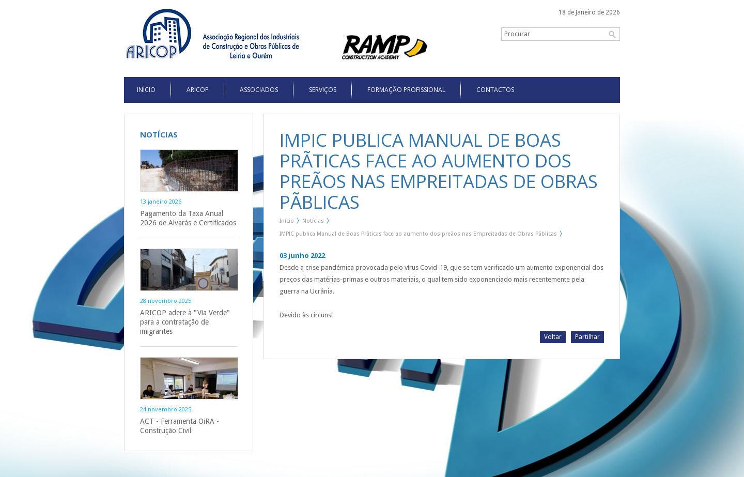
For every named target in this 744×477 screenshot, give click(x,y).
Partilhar (587, 337)
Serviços (322, 89)
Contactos (495, 89)
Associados (259, 89)
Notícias (313, 221)
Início (287, 221)
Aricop (198, 89)
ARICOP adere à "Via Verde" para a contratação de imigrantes (185, 322)
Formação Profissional (406, 89)
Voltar (553, 337)
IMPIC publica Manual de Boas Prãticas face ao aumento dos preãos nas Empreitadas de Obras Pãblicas (418, 233)
